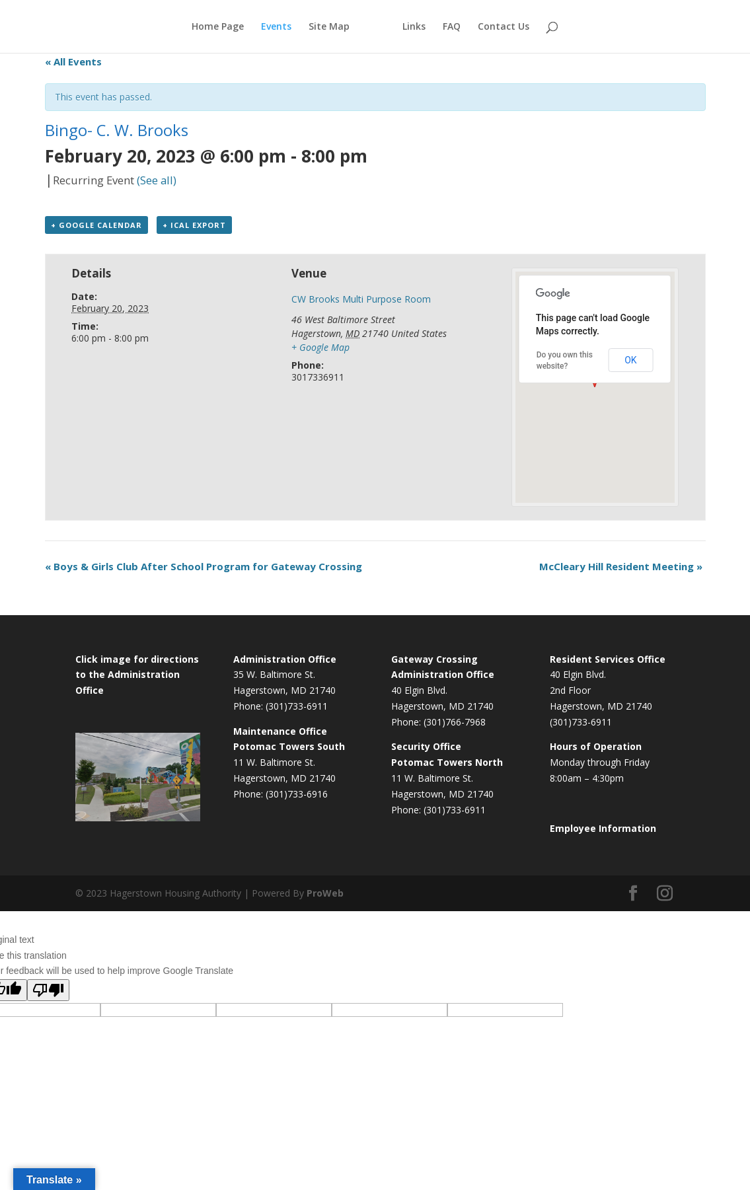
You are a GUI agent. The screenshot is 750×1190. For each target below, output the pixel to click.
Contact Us (503, 27)
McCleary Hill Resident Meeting (620, 566)
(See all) (156, 180)
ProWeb (325, 893)
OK (630, 360)
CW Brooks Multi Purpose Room (361, 299)
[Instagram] (665, 893)
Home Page (218, 27)
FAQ (452, 27)
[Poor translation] (48, 990)
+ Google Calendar (96, 225)
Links (414, 27)
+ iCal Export (194, 225)
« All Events (73, 61)
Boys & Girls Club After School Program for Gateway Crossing (203, 566)
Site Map (329, 27)
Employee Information (603, 828)
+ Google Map (320, 347)
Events (276, 27)
